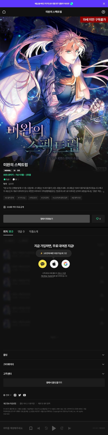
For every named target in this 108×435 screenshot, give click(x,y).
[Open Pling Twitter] (19, 395)
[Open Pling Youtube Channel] (24, 395)
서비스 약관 (62, 273)
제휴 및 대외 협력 (44, 403)
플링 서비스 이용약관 (27, 403)
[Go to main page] (4, 12)
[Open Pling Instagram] (15, 395)
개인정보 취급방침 (47, 276)
